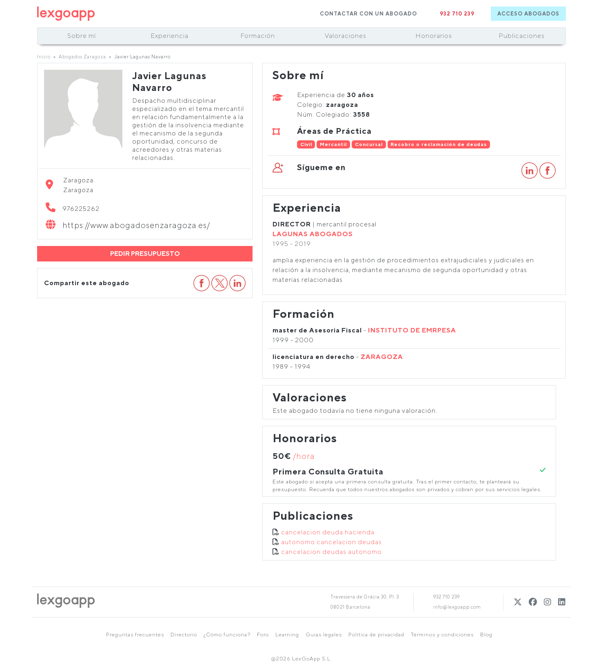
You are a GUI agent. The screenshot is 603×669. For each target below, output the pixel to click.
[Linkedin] (562, 602)
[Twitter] (518, 602)
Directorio (184, 634)
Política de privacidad (376, 634)
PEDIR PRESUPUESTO (145, 253)
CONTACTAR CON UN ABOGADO (368, 14)
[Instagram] (548, 602)
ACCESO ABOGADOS (528, 14)
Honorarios (433, 36)
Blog (486, 634)
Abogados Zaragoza (82, 56)
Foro (263, 634)
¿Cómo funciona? (227, 634)
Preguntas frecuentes (135, 634)
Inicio (44, 56)
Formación (257, 36)
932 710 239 (457, 14)
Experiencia (169, 36)
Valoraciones (345, 36)
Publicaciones (522, 36)
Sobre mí (81, 36)
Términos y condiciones (442, 634)
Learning (287, 634)
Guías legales (324, 634)
